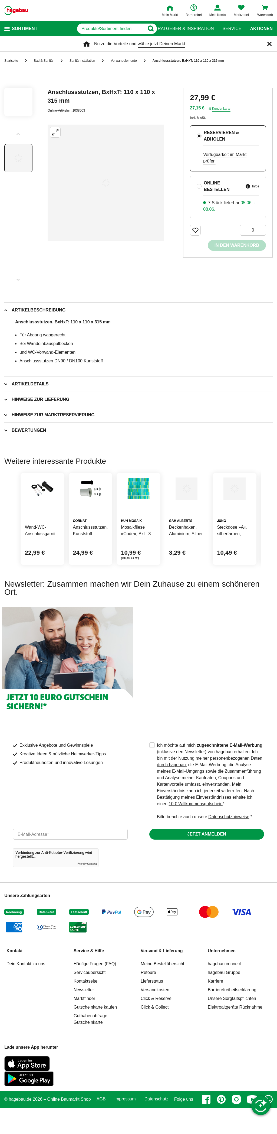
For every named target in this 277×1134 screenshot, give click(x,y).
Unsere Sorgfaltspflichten (232, 1024)
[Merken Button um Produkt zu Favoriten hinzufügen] (195, 230)
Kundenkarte (221, 109)
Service (231, 29)
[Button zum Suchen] (147, 29)
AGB (101, 1125)
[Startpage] (16, 10)
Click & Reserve (156, 1024)
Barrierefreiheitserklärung (232, 1015)
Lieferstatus (152, 1007)
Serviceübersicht (89, 998)
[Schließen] (269, 44)
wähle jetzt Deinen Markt (161, 43)
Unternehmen (222, 976)
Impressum (125, 1125)
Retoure (148, 998)
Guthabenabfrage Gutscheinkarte (90, 1045)
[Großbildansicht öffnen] (106, 183)
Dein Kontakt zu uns (25, 989)
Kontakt (14, 976)
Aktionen (261, 29)
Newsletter (84, 1015)
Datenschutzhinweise (228, 842)
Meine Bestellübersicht (162, 989)
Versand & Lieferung (162, 976)
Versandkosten (155, 1015)
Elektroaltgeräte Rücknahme (235, 1033)
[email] (70, 860)
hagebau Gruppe (224, 998)
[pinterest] (221, 1125)
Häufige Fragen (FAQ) (95, 989)
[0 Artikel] (253, 230)
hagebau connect (224, 989)
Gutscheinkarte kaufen (95, 1033)
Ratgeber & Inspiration (186, 29)
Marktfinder (84, 1024)
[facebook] (206, 1125)
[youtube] (252, 1125)
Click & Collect (155, 1033)
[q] (91, 29)
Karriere (215, 1007)
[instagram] (236, 1125)
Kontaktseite (85, 1007)
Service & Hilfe (89, 976)
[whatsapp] (268, 1125)
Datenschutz (156, 1125)
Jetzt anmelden (206, 860)
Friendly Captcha (87, 889)
